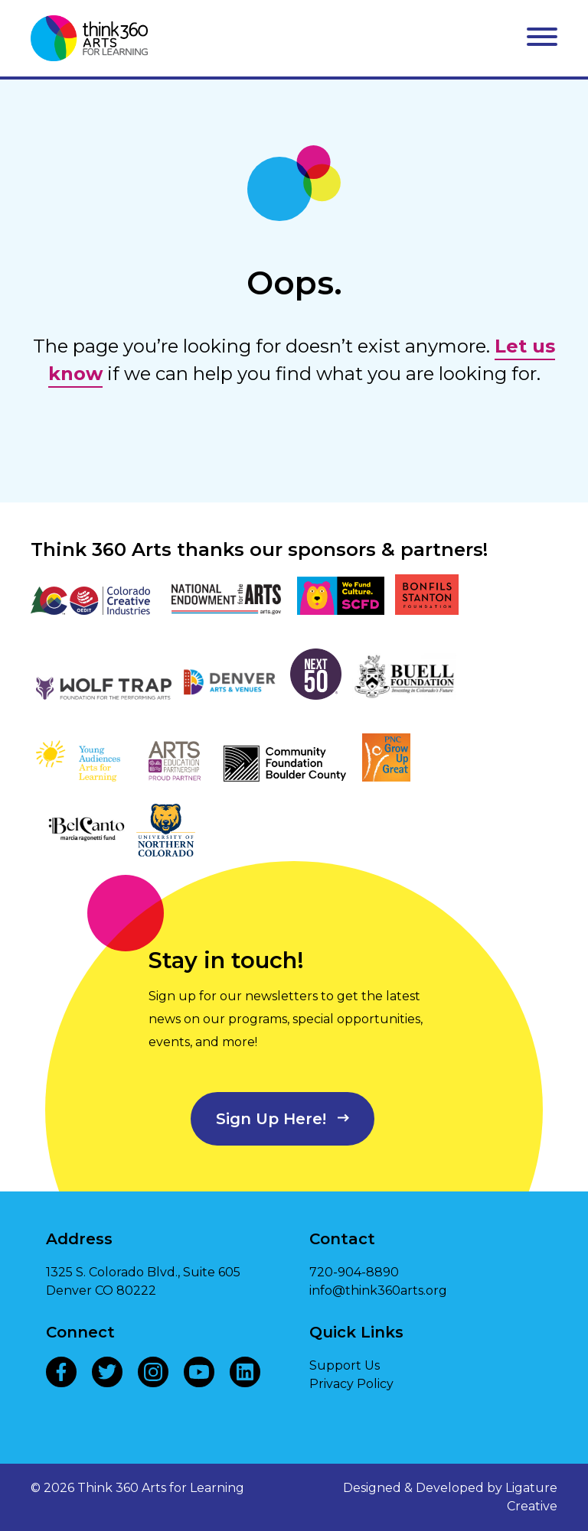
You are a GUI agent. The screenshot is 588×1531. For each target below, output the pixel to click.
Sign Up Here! (271, 1119)
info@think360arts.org (378, 1290)
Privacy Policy (351, 1384)
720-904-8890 (354, 1272)
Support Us (344, 1365)
